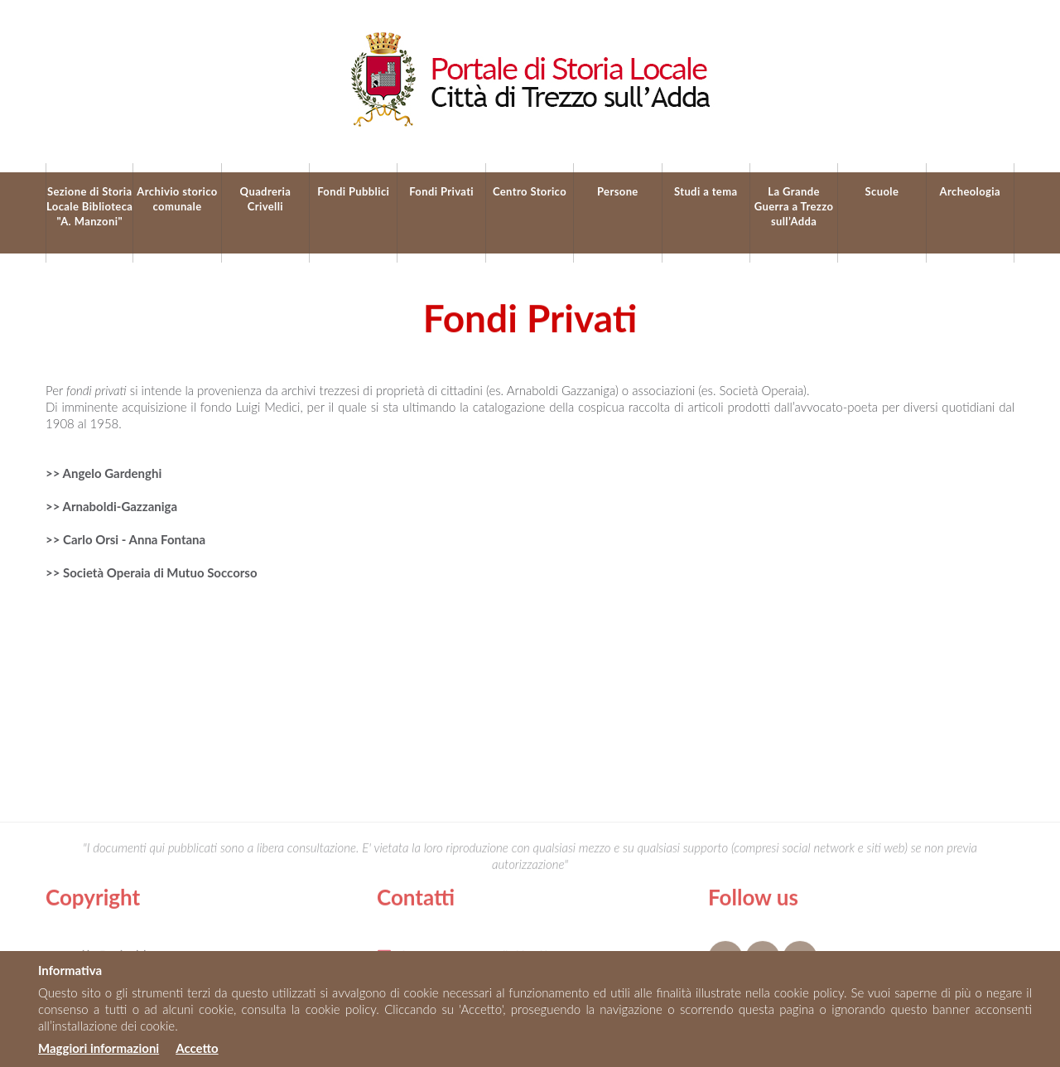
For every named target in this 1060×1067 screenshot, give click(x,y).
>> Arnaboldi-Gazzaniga (111, 506)
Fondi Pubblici (353, 191)
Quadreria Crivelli (266, 199)
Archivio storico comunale (177, 199)
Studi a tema (706, 191)
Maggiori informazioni (98, 1047)
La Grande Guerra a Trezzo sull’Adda (794, 206)
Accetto (197, 1047)
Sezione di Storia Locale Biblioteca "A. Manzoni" (89, 206)
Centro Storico (529, 191)
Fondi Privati (441, 191)
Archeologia (970, 191)
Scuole (882, 191)
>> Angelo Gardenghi (103, 473)
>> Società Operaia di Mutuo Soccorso (152, 572)
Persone (617, 191)
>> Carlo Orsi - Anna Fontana (125, 539)
